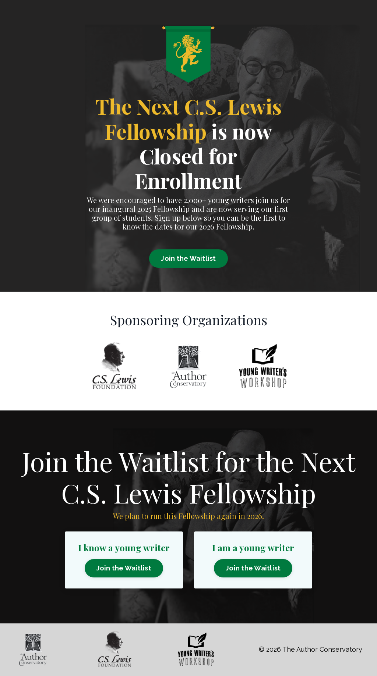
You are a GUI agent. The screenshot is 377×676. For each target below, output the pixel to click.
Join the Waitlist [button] (188, 258)
